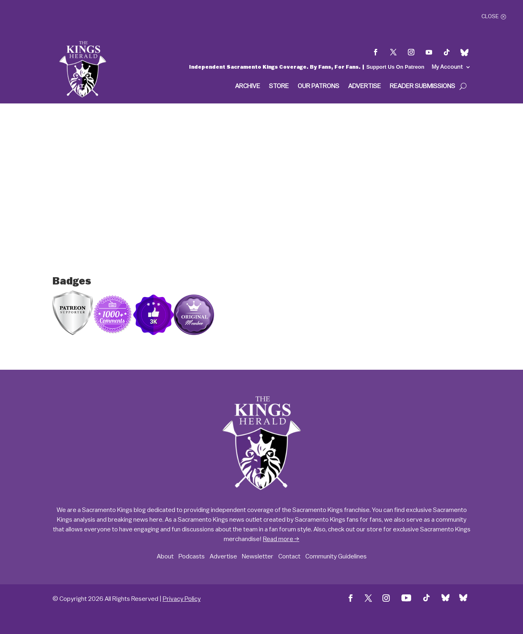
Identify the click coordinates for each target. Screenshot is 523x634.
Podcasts (192, 556)
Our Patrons (318, 86)
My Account (447, 67)
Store (279, 86)
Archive (247, 86)
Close (490, 16)
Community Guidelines (336, 556)
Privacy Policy (182, 599)
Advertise (364, 86)
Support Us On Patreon (395, 67)
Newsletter (257, 556)
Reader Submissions (422, 86)
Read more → (281, 539)
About (165, 556)
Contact (289, 556)
